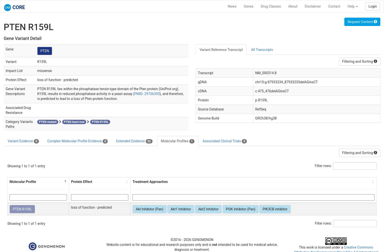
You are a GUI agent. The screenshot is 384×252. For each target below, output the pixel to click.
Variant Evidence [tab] (23, 141)
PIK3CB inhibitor (275, 209)
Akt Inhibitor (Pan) (149, 209)
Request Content (362, 22)
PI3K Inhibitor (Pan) (240, 209)
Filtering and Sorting (359, 61)
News (232, 6)
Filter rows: (323, 166)
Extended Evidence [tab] (134, 141)
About (292, 6)
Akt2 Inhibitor (208, 209)
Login (372, 6)
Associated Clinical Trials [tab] (225, 141)
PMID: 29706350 (147, 94)
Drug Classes (271, 6)
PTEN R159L (22, 209)
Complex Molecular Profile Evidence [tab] (77, 141)
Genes (248, 6)
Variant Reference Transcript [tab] (221, 50)
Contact (334, 6)
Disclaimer (313, 6)
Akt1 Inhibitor (180, 209)
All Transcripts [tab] (262, 50)
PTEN (44, 51)
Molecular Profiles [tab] (177, 141)
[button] (65, 181)
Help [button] (353, 6)
